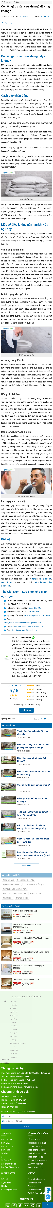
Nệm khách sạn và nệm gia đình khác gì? (31, 759)
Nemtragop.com (34, 1183)
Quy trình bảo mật (35, 1164)
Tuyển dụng (6, 1183)
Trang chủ (7, 2)
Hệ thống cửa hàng (9, 1190)
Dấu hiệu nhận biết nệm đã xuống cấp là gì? (32, 800)
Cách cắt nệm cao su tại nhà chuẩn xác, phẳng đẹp (33, 840)
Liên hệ (4, 1186)
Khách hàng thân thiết (37, 1143)
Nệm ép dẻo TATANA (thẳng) (25, 911)
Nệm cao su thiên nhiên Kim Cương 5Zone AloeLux (31, 953)
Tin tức (16, 2)
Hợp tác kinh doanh (36, 1146)
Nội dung (8, 22)
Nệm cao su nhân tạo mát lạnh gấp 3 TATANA (28, 966)
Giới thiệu (5, 1179)
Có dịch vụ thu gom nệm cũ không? (33, 785)
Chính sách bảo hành (36, 1150)
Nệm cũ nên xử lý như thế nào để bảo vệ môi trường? (34, 773)
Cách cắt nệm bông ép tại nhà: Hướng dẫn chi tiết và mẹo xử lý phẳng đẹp (31, 827)
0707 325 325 (35, 608)
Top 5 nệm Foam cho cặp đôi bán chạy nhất (32, 732)
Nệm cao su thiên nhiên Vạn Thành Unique (31, 938)
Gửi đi (26, 1127)
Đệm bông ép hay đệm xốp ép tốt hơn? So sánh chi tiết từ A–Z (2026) (33, 854)
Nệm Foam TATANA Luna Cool (26, 979)
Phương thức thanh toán (38, 1160)
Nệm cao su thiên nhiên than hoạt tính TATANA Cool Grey (29, 925)
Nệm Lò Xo (6, 1143)
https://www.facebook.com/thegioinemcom (22, 623)
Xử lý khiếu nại (34, 1139)
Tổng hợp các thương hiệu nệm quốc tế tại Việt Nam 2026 (34, 813)
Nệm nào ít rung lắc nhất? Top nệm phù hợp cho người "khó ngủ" (33, 746)
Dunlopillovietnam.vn (36, 1179)
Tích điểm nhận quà (9, 1107)
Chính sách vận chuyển (37, 1153)
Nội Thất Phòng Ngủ (10, 1167)
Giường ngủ (6, 1160)
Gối (2, 1157)
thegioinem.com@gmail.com (24, 630)
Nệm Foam (5, 1150)
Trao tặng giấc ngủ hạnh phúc (13, 1103)
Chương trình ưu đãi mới (11, 1096)
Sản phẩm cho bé (8, 1164)
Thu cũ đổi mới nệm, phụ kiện (13, 1100)
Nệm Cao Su (6, 1139)
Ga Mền (4, 1153)
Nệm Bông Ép (7, 1146)
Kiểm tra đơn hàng (35, 1167)
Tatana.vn (31, 1186)
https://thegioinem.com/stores (37, 615)
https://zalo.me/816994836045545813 (28, 626)
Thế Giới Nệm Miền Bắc (38, 1193)
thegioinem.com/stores (28, 1087)
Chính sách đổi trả (35, 1157)
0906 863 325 (33, 612)
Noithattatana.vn (34, 1190)
